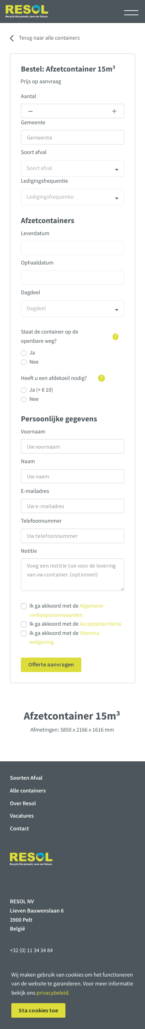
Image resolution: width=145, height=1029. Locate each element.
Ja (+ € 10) (41, 389)
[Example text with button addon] (72, 111)
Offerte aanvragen (51, 664)
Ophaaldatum (37, 262)
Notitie (29, 551)
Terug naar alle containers (49, 37)
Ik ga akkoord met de (66, 610)
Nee (34, 361)
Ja (32, 352)
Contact (19, 828)
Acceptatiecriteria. (101, 623)
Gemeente (33, 122)
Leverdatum (35, 233)
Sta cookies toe (38, 1010)
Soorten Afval (26, 777)
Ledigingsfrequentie (44, 180)
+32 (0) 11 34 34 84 (31, 950)
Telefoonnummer (41, 520)
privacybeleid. (53, 992)
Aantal (28, 96)
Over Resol (23, 803)
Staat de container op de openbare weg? (69, 336)
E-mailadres (35, 491)
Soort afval (33, 152)
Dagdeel (30, 292)
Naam (28, 461)
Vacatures (22, 815)
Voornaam (33, 431)
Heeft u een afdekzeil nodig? (63, 378)
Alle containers (28, 790)
